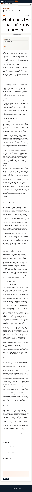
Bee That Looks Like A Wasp (8, 466)
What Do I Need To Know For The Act (9, 460)
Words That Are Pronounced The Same (9, 452)
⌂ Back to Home (6, 478)
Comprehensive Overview (8, 41)
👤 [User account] (18, 1)
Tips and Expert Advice (8, 44)
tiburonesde (3, 1)
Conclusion (6, 48)
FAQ (5, 46)
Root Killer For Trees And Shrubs (8, 464)
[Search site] (10, 1)
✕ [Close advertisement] (30, 4)
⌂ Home (16, 1)
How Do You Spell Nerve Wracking (8, 444)
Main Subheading (7, 39)
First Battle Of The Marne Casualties (9, 448)
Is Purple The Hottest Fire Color (8, 450)
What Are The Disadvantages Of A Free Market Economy (12, 462)
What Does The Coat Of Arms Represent (18, 472)
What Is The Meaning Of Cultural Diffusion (10, 446)
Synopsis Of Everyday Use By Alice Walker (10, 468)
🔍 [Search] (13, 1)
